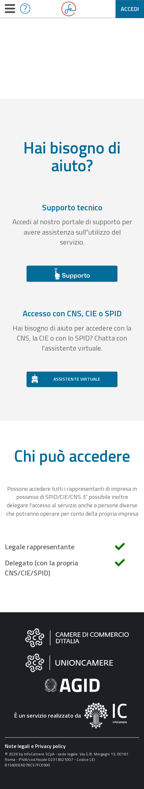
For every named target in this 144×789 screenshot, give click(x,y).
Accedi (130, 9)
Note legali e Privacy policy (35, 746)
